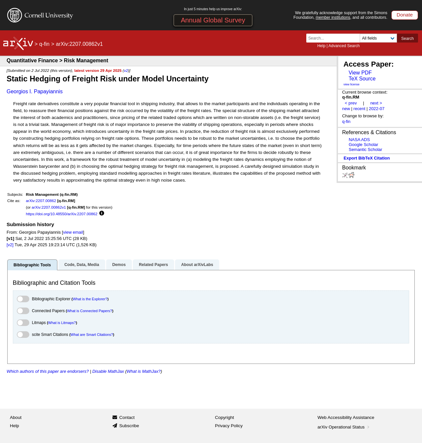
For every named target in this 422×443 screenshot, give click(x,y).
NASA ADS (359, 139)
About (15, 417)
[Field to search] (378, 38)
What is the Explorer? (90, 299)
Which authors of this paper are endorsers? (48, 371)
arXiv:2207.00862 (41, 200)
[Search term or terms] (335, 38)
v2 (126, 70)
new (346, 108)
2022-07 (377, 108)
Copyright (224, 417)
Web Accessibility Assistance (345, 417)
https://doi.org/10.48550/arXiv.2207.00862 (62, 214)
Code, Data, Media (81, 264)
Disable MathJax (108, 371)
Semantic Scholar (365, 149)
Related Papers (153, 264)
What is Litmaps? (62, 323)
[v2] (10, 244)
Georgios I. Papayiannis (35, 91)
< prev (351, 103)
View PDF (360, 72)
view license (352, 84)
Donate (405, 14)
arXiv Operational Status (344, 427)
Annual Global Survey (213, 20)
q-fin (44, 44)
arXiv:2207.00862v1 (49, 207)
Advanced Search (344, 46)
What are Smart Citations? (92, 335)
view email (73, 232)
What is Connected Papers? (89, 311)
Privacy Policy (229, 425)
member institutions (333, 17)
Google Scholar (363, 144)
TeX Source (362, 78)
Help (321, 46)
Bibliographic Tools (32, 265)
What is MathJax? (144, 371)
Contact (127, 417)
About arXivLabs (197, 264)
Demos (119, 264)
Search (407, 38)
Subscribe (129, 425)
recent (359, 108)
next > (376, 103)
